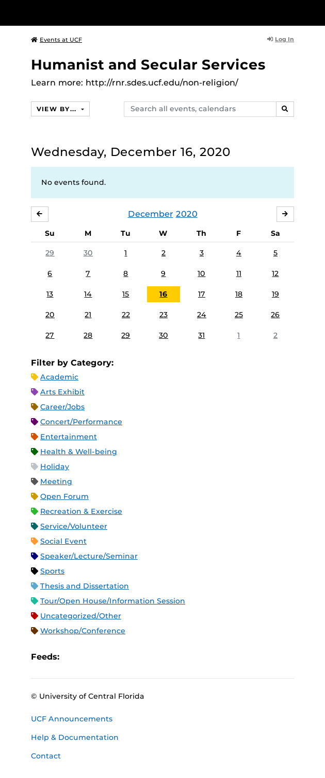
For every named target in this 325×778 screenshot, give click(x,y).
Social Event (63, 541)
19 (275, 294)
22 (126, 314)
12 (275, 273)
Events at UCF (56, 39)
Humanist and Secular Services (148, 64)
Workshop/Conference (82, 630)
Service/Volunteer (73, 526)
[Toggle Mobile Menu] (314, 12)
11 (238, 273)
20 (50, 314)
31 (201, 335)
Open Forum (64, 496)
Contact (46, 755)
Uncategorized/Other (80, 615)
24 (201, 314)
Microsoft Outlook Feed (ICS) (90, 657)
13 (49, 294)
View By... (58, 109)
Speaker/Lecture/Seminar (89, 556)
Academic (59, 377)
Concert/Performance (81, 421)
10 (201, 273)
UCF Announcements (71, 718)
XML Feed (125, 657)
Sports (52, 571)
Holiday (54, 466)
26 (275, 314)
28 (88, 335)
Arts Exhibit (62, 391)
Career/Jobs (62, 406)
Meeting (56, 481)
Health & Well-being (78, 451)
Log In (280, 39)
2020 (187, 214)
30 (88, 252)
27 (49, 335)
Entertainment (68, 436)
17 (201, 294)
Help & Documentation (75, 737)
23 (163, 314)
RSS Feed (108, 657)
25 (239, 314)
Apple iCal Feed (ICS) (73, 657)
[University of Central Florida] (78, 13)
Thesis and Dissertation (84, 586)
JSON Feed (143, 657)
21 (88, 314)
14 (88, 294)
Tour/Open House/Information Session (112, 601)
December (150, 214)
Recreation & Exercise (81, 511)
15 (125, 294)
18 (238, 294)
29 (49, 252)
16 (163, 294)
